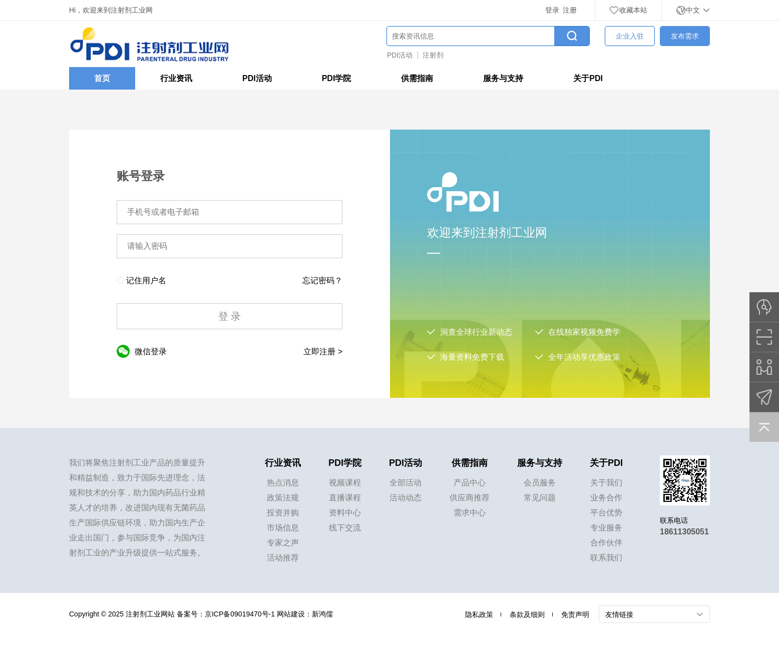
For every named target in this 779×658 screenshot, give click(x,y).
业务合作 (606, 497)
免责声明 (575, 614)
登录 (552, 10)
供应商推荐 (470, 497)
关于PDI (588, 78)
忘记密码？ (322, 280)
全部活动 (406, 482)
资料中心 (345, 512)
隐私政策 (479, 614)
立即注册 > (322, 351)
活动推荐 (283, 557)
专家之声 (283, 542)
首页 (102, 78)
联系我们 (606, 557)
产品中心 (470, 482)
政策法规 (283, 497)
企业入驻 (630, 36)
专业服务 (606, 527)
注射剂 (433, 55)
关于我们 (606, 482)
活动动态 (406, 497)
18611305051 (684, 531)
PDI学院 (336, 78)
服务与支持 (503, 78)
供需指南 (417, 78)
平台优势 (606, 512)
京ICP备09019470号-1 (240, 614)
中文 (693, 10)
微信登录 (142, 351)
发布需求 (685, 36)
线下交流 (345, 527)
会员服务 (540, 482)
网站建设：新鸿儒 (305, 614)
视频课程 (345, 482)
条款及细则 (527, 614)
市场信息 (283, 527)
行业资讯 (176, 78)
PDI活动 (400, 55)
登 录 (229, 316)
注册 (570, 10)
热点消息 (283, 482)
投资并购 (283, 512)
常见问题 (540, 497)
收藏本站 (628, 10)
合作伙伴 (606, 542)
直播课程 (345, 497)
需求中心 (470, 512)
